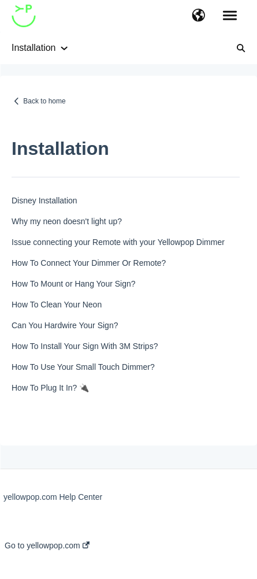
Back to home (44, 101)
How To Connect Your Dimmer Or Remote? (89, 263)
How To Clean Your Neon (57, 304)
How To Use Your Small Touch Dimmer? (83, 367)
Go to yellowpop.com (47, 545)
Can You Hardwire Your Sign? (65, 325)
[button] (198, 16)
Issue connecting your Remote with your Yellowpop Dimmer (118, 242)
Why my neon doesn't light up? (67, 221)
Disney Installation (44, 200)
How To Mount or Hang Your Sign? (74, 283)
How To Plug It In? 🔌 (50, 387)
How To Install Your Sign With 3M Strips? (85, 346)
